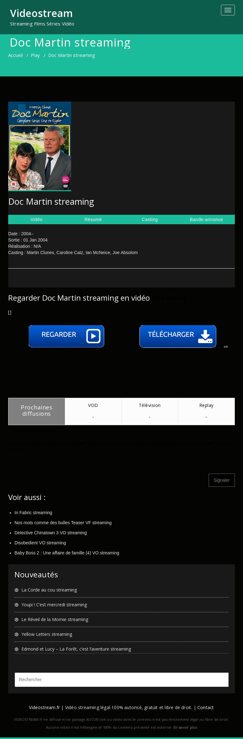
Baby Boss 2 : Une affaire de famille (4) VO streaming (66, 552)
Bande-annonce (206, 219)
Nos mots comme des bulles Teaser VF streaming (63, 522)
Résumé (93, 219)
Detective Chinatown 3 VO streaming (50, 532)
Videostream (41, 13)
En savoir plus (185, 727)
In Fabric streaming (33, 512)
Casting (150, 219)
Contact (205, 707)
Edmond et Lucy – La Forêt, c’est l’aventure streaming (76, 649)
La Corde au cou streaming (49, 590)
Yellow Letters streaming (46, 634)
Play (35, 55)
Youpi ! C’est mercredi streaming (54, 605)
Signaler (222, 480)
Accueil (15, 55)
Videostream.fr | (46, 707)
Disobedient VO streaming (40, 542)
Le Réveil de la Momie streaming (54, 619)
